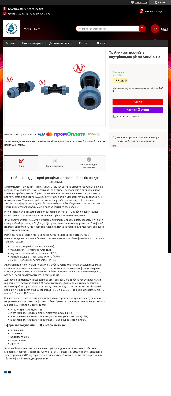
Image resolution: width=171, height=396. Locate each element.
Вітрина (10, 43)
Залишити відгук (153, 11)
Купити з (138, 109)
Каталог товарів (31, 43)
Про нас (101, 43)
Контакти (84, 43)
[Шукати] (142, 28)
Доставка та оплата (60, 43)
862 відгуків (141, 2)
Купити (138, 102)
